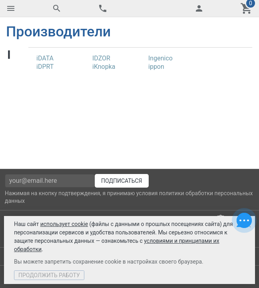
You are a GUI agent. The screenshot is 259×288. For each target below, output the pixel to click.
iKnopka (104, 66)
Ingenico (160, 58)
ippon (156, 66)
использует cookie (64, 224)
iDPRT (45, 66)
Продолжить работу (49, 275)
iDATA (45, 58)
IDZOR (101, 58)
